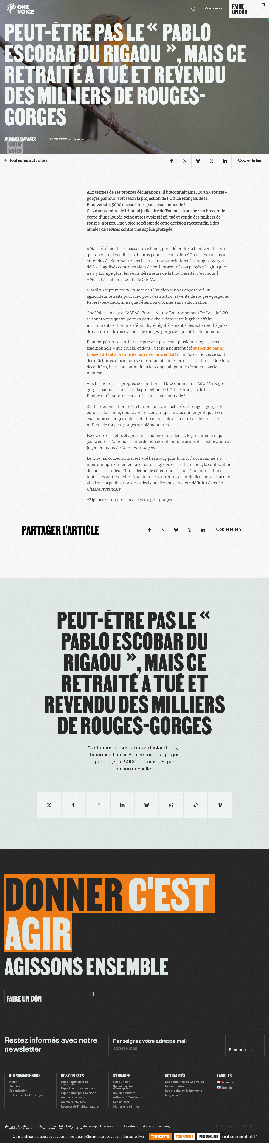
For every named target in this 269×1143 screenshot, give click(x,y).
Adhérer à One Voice (127, 1098)
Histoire (14, 1086)
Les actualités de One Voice (184, 1082)
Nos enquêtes (174, 1086)
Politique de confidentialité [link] (239, 1136)
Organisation (18, 1091)
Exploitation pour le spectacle (74, 1083)
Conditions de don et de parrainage (147, 1126)
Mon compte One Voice (98, 1126)
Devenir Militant (124, 1093)
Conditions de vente (18, 1129)
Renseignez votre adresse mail (150, 1041)
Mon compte (213, 8)
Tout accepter (160, 1136)
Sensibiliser (121, 1102)
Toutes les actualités (26, 161)
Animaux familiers (73, 1102)
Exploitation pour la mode (78, 1093)
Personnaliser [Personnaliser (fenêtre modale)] (208, 1136)
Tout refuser (184, 1136)
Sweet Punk (243, 1126)
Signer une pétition (126, 1107)
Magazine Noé (175, 1095)
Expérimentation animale (78, 1089)
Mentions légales (16, 1126)
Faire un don (121, 1082)
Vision (13, 1082)
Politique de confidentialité (55, 1126)
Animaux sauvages (74, 1098)
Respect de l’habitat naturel (80, 1107)
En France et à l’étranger (26, 1095)
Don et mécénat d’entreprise (124, 1087)
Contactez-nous (52, 1129)
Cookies (77, 1129)
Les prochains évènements (183, 1091)
